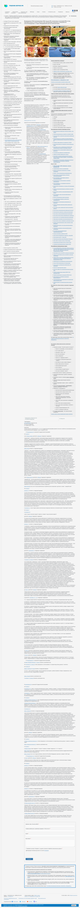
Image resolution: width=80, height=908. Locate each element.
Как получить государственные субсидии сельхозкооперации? (61, 176)
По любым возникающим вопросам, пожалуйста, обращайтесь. (62, 338)
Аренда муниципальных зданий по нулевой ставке (63, 134)
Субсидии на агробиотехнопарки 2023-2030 (12, 31)
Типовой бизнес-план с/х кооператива (60, 168)
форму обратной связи (62, 87)
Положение (46, 850)
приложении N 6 (30, 432)
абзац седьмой (27, 676)
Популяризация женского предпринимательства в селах (10, 95)
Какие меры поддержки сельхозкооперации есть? (63, 219)
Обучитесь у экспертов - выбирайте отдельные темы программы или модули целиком (12, 91)
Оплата (43, 11)
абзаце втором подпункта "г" (30, 703)
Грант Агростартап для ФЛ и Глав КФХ (11, 45)
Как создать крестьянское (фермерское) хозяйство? (63, 215)
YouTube (29, 901)
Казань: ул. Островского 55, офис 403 (32, 896)
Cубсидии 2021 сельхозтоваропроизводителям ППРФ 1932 (12, 76)
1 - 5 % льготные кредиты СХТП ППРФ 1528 (12, 46)
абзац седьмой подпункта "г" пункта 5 (32, 662)
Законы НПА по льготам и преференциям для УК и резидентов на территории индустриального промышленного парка (63, 258)
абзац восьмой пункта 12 (30, 803)
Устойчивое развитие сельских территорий (12, 110)
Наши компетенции (22, 12)
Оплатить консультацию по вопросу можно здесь (60, 82)
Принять (74, 905)
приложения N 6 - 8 (30, 125)
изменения (38, 124)
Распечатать (73, 15)
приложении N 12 (30, 756)
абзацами (39, 436)
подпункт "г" (26, 524)
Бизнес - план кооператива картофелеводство (62, 173)
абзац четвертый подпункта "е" (30, 744)
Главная (73, 11)
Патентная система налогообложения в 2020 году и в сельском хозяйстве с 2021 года (13, 230)
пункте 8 (27, 763)
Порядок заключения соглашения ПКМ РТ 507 (62, 274)
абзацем (39, 477)
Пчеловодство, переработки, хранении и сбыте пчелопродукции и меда (12, 276)
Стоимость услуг (51, 11)
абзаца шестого (30, 477)
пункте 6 (27, 488)
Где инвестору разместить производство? (61, 152)
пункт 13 (27, 650)
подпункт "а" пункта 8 (29, 559)
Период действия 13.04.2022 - (30, 120)
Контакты (13, 12)
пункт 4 (26, 758)
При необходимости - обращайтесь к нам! (60, 79)
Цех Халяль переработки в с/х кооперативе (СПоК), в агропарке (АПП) (13, 131)
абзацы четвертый (27, 668)
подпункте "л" (27, 507)
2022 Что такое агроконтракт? (10, 63)
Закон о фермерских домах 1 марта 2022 (13, 203)
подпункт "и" (26, 490)
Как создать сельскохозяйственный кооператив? (62, 213)
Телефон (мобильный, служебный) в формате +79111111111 (38, 828)
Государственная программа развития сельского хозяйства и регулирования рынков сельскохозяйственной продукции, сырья (13, 267)
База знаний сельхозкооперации (11, 164)
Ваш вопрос (28, 838)
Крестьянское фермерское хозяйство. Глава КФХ (63, 235)
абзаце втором (28, 748)
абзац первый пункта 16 (29, 813)
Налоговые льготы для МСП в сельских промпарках (63, 252)
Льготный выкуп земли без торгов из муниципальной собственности (11, 259)
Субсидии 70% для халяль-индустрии (11, 21)
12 (35, 125)
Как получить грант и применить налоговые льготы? (63, 220)
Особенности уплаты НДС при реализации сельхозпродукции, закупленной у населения (13, 283)
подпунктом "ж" (32, 796)
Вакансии (67, 11)
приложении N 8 (28, 684)
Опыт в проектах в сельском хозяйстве (11, 251)
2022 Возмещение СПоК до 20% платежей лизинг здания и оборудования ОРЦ (13, 140)
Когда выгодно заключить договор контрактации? (63, 212)
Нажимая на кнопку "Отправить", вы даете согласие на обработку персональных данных (44, 848)
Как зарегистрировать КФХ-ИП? (11, 206)
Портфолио (60, 11)
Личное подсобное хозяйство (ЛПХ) (11, 247)
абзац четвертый (27, 710)
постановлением (42, 129)
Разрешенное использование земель (11, 25)
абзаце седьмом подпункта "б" (31, 699)
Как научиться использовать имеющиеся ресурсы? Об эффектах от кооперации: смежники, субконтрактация (63, 161)
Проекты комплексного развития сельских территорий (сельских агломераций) (12, 123)
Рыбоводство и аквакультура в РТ (10, 96)
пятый (33, 668)
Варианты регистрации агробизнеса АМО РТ (13, 78)
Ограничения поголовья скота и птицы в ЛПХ (62, 242)
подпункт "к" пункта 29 (29, 678)
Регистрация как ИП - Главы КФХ (11, 219)
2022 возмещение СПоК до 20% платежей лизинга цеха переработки (13, 145)
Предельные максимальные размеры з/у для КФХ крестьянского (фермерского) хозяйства (13, 236)
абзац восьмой (27, 486)
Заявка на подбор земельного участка (60, 154)
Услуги (38, 11)
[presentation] (35, 855)
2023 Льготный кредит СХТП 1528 (10, 68)
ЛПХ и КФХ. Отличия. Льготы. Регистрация (61, 240)
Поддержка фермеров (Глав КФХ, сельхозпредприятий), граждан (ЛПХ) (23, 15)
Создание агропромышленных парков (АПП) (12, 249)
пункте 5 (27, 697)
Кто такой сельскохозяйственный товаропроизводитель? (59, 231)
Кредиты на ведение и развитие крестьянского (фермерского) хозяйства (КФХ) (13, 271)
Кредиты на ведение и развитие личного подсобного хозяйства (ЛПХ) (12, 274)
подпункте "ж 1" (28, 688)
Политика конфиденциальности (10, 898)
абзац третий (26, 750)
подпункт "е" (26, 788)
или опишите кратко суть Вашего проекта (61, 90)
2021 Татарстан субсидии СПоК (11, 138)
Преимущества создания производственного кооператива (11, 182)
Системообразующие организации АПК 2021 (12, 102)
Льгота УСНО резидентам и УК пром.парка (61, 263)
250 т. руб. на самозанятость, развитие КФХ (13, 201)
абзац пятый (26, 448)
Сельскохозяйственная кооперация (46, 15)
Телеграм (22, 901)
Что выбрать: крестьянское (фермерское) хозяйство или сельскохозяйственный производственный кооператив (13, 240)
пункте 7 (27, 510)
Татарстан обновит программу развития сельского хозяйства (12, 105)
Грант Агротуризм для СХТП (9, 43)
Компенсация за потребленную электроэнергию (62, 261)
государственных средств (39, 873)
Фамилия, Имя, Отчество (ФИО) (32, 824)
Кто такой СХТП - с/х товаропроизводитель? (12, 30)
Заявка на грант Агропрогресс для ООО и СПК (62, 71)
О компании (7, 11)
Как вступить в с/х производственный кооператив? (63, 217)
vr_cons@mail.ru (10, 896)
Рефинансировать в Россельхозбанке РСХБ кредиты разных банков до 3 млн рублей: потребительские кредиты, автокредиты (12, 279)
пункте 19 (28, 666)
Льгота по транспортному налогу (59, 267)
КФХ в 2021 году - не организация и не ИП (13, 204)
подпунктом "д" (32, 550)
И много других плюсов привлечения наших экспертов (62, 414)
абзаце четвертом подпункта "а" (31, 741)
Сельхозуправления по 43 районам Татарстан (13, 101)
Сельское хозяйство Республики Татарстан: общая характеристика (12, 262)
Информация (7, 149)
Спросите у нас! (24, 11)
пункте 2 (27, 434)
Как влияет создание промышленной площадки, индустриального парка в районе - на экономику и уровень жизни (63, 157)
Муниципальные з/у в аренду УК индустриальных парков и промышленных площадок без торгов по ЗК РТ (63, 139)
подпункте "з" (27, 693)
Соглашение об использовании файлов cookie (28, 898)
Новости (7, 12)
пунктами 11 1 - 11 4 (34, 597)
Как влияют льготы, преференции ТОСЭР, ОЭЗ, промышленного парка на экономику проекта (62, 148)
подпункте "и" (27, 708)
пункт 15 (26, 655)
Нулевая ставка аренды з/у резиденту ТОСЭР (62, 142)
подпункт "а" (26, 765)
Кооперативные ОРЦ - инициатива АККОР (13, 174)
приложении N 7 (30, 660)
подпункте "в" (27, 512)
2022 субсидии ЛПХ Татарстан (10, 67)
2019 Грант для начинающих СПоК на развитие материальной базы (12, 166)
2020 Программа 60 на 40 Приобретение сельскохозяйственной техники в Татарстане (12, 196)
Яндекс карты (37, 895)
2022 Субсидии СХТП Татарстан (10, 59)
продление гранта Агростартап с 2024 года (12, 41)
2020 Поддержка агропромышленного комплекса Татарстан (11, 120)
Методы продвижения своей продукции (61, 197)
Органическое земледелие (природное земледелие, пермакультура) (11, 37)
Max (35, 901)
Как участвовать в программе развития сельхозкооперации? (61, 178)
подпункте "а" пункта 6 (30, 664)
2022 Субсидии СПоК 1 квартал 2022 (12, 142)
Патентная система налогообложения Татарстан (63, 238)
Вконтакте (15, 901)
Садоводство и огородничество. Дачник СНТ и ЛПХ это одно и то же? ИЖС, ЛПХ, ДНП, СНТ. (13, 99)
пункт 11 (27, 589)
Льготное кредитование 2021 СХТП (11, 85)
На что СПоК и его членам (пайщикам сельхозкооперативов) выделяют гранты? (13, 152)
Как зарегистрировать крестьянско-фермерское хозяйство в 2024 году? (12, 209)
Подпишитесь (15, 11)
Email (27, 833)
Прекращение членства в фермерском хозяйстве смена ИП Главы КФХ (12, 217)
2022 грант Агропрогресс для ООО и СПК (12, 65)
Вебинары (32, 11)
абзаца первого (30, 436)
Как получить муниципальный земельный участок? (63, 210)
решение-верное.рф (18, 904)
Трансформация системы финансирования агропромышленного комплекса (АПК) (12, 264)
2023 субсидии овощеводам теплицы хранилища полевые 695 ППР (11, 74)
